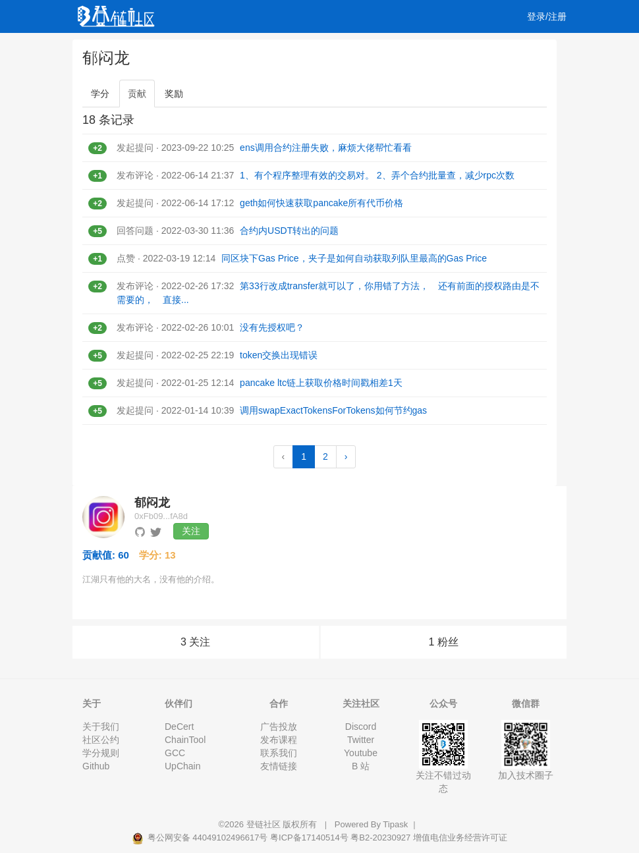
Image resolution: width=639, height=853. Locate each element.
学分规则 (100, 753)
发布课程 (278, 739)
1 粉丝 (443, 641)
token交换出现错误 (279, 355)
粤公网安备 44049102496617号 (201, 837)
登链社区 (264, 824)
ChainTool (185, 739)
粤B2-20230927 (380, 837)
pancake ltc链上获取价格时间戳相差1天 (321, 382)
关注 (191, 531)
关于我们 (100, 726)
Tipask (395, 824)
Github (95, 766)
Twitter (360, 739)
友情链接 (278, 766)
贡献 (137, 93)
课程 (213, 49)
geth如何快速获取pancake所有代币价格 (321, 203)
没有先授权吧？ (272, 327)
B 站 (361, 766)
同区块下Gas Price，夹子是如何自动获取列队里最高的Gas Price (354, 258)
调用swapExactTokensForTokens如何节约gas (333, 410)
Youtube (360, 753)
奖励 (174, 93)
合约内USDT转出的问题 (289, 230)
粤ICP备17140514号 (309, 837)
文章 (136, 49)
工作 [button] (303, 49)
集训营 (255, 49)
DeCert (179, 726)
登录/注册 (547, 16)
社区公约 (100, 739)
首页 (98, 49)
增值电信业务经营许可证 (460, 837)
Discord (360, 726)
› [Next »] (346, 456)
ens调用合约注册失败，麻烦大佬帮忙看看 (326, 147)
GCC (175, 753)
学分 (100, 93)
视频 (174, 49)
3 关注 (195, 641)
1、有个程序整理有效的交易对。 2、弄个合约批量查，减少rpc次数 (377, 175)
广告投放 (278, 726)
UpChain (182, 766)
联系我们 (278, 753)
